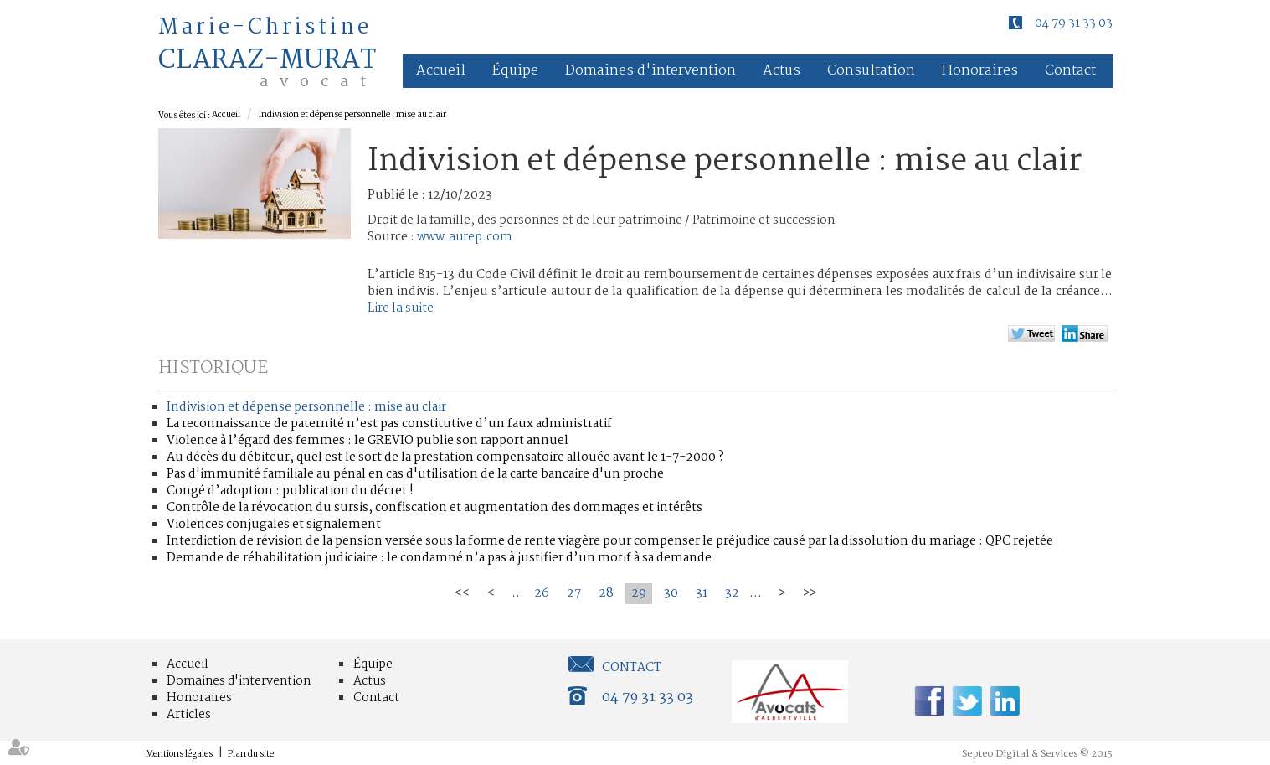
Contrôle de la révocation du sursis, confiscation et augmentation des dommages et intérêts (434, 508)
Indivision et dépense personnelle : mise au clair (352, 115)
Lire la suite (401, 308)
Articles (189, 715)
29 (638, 593)
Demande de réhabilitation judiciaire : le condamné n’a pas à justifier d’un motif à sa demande (439, 558)
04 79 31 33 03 (1074, 23)
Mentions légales (179, 754)
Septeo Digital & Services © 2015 (1037, 754)
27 (574, 593)
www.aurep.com (464, 237)
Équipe (515, 70)
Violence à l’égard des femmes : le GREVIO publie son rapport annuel (367, 441)
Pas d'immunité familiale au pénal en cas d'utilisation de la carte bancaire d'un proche (415, 474)
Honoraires (980, 70)
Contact (1070, 70)
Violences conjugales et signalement (274, 524)
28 (606, 593)
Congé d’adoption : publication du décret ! (290, 491)
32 (732, 593)
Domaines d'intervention (650, 70)
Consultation (871, 70)
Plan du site (251, 754)
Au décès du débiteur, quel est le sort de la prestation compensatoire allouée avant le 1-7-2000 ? (445, 457)
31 (701, 593)
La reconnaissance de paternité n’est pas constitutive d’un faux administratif (389, 424)
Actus (781, 70)
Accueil (440, 70)
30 (671, 593)
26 (541, 593)
